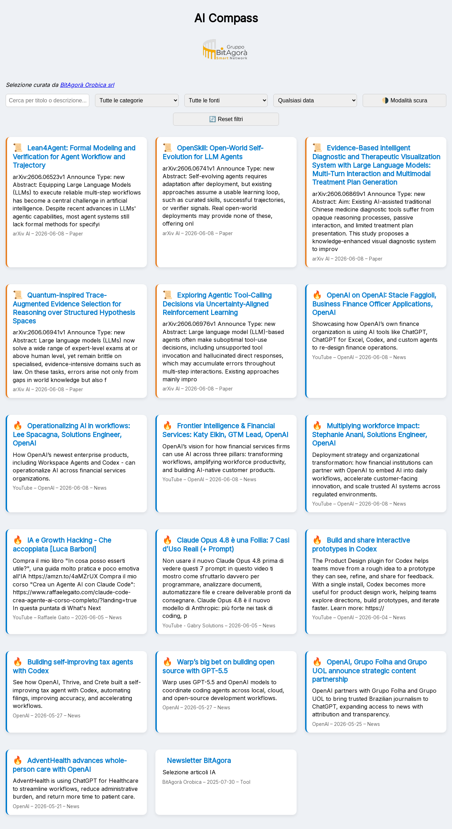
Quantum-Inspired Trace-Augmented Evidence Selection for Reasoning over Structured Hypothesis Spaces (74, 307)
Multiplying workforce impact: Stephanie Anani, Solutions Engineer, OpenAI (369, 434)
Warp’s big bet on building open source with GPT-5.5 (218, 666)
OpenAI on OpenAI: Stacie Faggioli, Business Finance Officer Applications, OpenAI (374, 303)
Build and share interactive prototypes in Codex (361, 544)
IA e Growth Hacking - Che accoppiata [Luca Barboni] (62, 544)
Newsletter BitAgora (199, 760)
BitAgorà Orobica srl (87, 84)
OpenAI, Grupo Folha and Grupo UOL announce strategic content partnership (369, 670)
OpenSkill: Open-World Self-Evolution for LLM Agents (212, 152)
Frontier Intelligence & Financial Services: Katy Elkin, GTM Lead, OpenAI (225, 430)
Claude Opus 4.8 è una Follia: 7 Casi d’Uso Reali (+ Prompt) (225, 544)
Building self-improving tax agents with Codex (73, 666)
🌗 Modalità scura (404, 100)
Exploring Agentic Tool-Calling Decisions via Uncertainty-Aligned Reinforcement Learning (217, 303)
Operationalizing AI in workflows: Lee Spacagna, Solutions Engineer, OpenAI (71, 434)
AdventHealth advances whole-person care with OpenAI (70, 764)
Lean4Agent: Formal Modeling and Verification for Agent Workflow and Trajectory (74, 156)
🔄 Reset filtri (226, 119)
